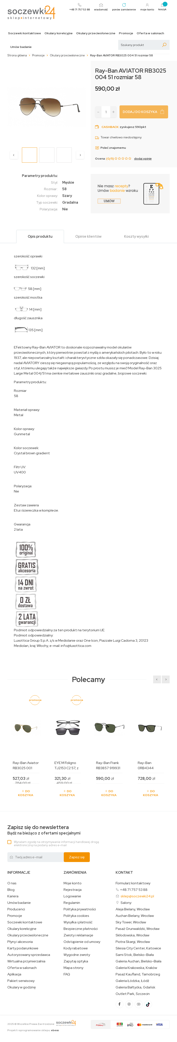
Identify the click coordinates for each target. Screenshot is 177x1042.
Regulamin (72, 903)
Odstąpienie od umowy (82, 942)
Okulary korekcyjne (58, 33)
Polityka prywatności (80, 909)
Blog (11, 890)
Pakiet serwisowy (20, 981)
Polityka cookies (76, 916)
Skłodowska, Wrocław (132, 935)
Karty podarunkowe (22, 948)
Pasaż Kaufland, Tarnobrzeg (138, 974)
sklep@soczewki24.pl (137, 896)
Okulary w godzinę (21, 987)
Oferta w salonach (150, 33)
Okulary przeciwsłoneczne (95, 33)
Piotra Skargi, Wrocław (133, 942)
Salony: (126, 902)
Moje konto (73, 883)
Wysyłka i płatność (78, 922)
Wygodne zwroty (77, 955)
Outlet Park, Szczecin (133, 994)
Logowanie (72, 896)
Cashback (110, 127)
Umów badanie (21, 47)
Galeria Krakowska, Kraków (136, 968)
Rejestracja (73, 890)
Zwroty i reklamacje (78, 935)
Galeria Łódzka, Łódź (132, 981)
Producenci (16, 909)
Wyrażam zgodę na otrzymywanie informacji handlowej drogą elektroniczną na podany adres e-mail (56, 843)
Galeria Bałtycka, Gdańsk (135, 987)
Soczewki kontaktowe (24, 33)
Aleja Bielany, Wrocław (133, 909)
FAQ (67, 974)
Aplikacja (14, 974)
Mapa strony (73, 968)
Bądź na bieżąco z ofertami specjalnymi (43, 830)
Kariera (12, 896)
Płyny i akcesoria (20, 942)
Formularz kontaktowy (133, 883)
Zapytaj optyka (76, 961)
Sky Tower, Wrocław (131, 922)
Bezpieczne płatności (81, 929)
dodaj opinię (143, 158)
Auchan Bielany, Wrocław (135, 916)
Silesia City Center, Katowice (138, 948)
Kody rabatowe (76, 948)
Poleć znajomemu (110, 148)
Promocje (126, 33)
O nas (11, 883)
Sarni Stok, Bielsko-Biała (135, 955)
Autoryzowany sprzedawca (28, 955)
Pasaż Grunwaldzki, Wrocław (137, 929)
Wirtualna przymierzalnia (26, 961)
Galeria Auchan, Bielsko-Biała (138, 961)
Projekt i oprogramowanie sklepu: (33, 1030)
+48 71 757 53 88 (134, 889)
